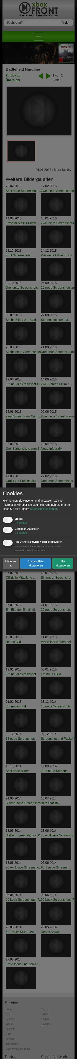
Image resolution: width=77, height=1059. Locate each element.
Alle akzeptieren (63, 563)
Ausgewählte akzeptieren (36, 563)
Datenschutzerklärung (43, 509)
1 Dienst (21, 523)
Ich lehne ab (11, 563)
